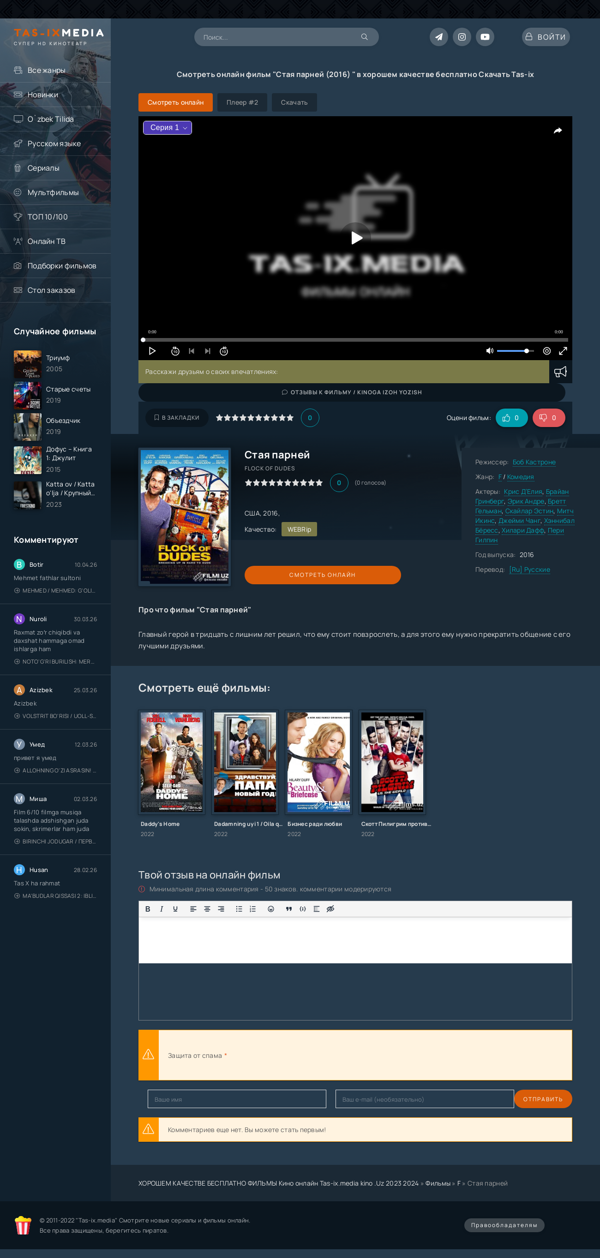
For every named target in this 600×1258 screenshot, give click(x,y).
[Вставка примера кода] (303, 909)
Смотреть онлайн (287, 575)
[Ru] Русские (529, 569)
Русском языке (54, 143)
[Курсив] (161, 909)
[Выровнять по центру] (207, 909)
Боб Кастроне (534, 461)
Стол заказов (51, 290)
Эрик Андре (526, 501)
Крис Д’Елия (523, 491)
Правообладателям (504, 1225)
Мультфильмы (53, 192)
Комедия (520, 476)
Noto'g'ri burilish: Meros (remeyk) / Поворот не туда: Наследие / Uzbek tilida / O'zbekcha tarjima (55, 684)
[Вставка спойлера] (317, 909)
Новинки (43, 94)
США (252, 513)
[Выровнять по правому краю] (221, 909)
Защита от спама (195, 1055)
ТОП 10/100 (48, 217)
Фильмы (438, 1183)
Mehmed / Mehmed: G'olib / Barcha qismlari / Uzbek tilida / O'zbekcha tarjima (55, 613)
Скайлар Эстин (529, 510)
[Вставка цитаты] (289, 909)
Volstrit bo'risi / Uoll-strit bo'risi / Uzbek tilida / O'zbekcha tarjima (55, 738)
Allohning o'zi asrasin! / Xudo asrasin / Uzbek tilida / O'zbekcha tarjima (55, 792)
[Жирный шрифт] (148, 909)
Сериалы (44, 168)
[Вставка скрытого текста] (330, 909)
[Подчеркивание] (175, 909)
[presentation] (330, 1055)
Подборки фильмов (62, 266)
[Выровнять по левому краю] (193, 909)
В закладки (177, 417)
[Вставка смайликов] (271, 909)
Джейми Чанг (519, 520)
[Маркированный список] (239, 909)
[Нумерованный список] (253, 909)
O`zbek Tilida (51, 119)
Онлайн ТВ (47, 241)
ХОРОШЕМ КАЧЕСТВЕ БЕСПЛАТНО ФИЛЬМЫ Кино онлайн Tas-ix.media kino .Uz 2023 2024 (278, 1183)
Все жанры (47, 70)
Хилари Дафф (523, 530)
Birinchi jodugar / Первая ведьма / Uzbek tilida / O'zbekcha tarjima (55, 863)
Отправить (167, 1099)
